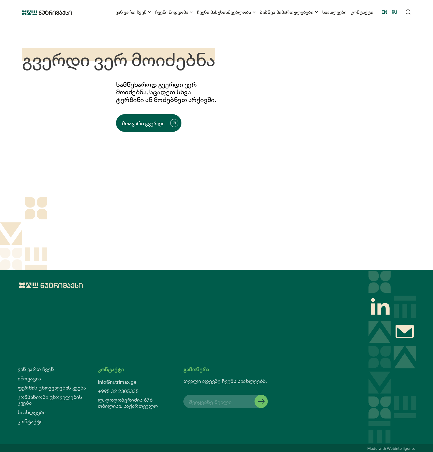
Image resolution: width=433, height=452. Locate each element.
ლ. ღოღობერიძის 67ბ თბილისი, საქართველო (128, 402)
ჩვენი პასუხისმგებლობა (224, 12)
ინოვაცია (29, 378)
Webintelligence (401, 448)
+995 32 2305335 (118, 390)
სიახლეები (334, 12)
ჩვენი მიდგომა (171, 12)
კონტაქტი (362, 12)
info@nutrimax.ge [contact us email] (117, 381)
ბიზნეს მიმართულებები (286, 12)
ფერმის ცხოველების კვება (52, 388)
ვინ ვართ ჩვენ (131, 12)
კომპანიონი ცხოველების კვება (50, 400)
